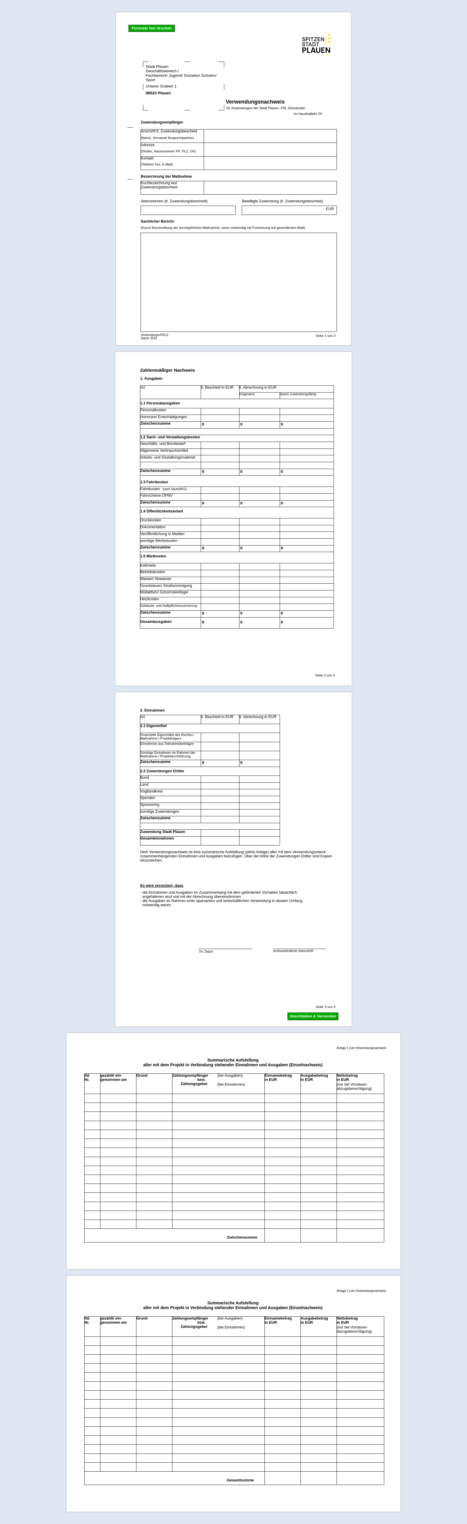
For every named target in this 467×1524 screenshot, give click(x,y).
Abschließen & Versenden (313, 1016)
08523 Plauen (177, 94)
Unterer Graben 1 (177, 87)
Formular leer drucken (152, 28)
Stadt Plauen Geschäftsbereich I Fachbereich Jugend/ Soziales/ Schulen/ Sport (183, 73)
